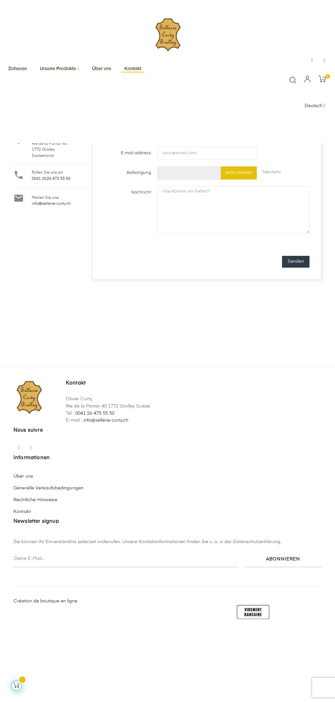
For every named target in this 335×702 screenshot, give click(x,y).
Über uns (23, 547)
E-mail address (136, 224)
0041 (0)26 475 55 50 (51, 250)
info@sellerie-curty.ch (51, 275)
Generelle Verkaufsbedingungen (48, 559)
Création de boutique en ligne (45, 672)
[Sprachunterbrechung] (315, 106)
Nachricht (141, 264)
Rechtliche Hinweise (35, 571)
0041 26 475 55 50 (95, 485)
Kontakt (22, 583)
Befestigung (139, 244)
